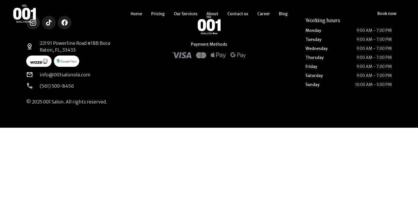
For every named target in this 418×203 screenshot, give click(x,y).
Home (136, 13)
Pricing (158, 13)
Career (263, 13)
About (212, 13)
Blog (283, 13)
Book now (386, 13)
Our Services (185, 13)
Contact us (237, 13)
